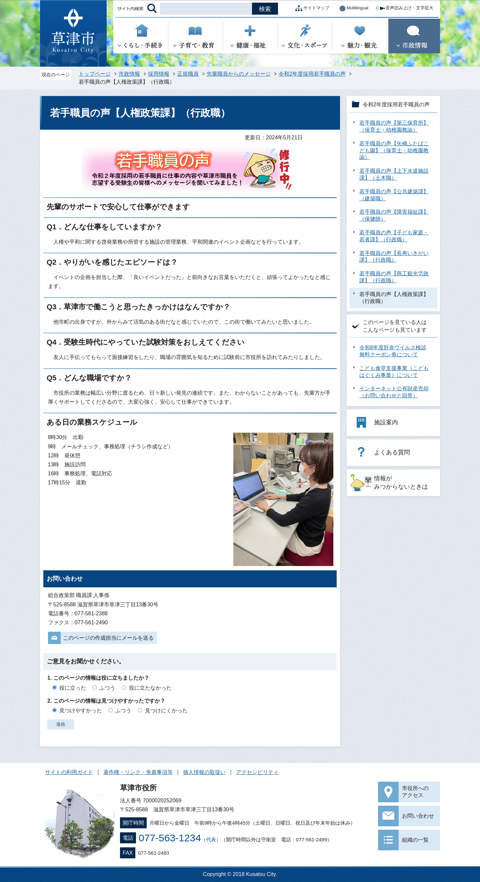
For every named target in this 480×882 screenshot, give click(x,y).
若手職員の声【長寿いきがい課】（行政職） (394, 256)
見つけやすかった (80, 710)
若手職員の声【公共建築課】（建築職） (394, 195)
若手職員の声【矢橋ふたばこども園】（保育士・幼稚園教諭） (394, 150)
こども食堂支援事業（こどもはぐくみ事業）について (394, 371)
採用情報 (158, 74)
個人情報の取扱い (204, 772)
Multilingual (352, 8)
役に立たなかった (150, 688)
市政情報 (129, 74)
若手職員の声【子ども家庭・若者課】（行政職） (394, 236)
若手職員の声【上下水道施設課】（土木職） (394, 174)
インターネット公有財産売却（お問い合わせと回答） (394, 392)
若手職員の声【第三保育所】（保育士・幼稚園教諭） (394, 126)
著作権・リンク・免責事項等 (138, 772)
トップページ (95, 74)
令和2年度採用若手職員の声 (312, 74)
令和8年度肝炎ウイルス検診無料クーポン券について (392, 351)
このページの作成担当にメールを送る (108, 638)
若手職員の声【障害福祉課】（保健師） (394, 215)
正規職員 (188, 74)
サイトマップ (311, 8)
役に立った (72, 688)
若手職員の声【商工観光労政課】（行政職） (394, 277)
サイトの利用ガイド (69, 772)
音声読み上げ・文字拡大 (404, 8)
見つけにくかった (166, 710)
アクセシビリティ (257, 772)
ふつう (107, 688)
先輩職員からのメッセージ (239, 74)
